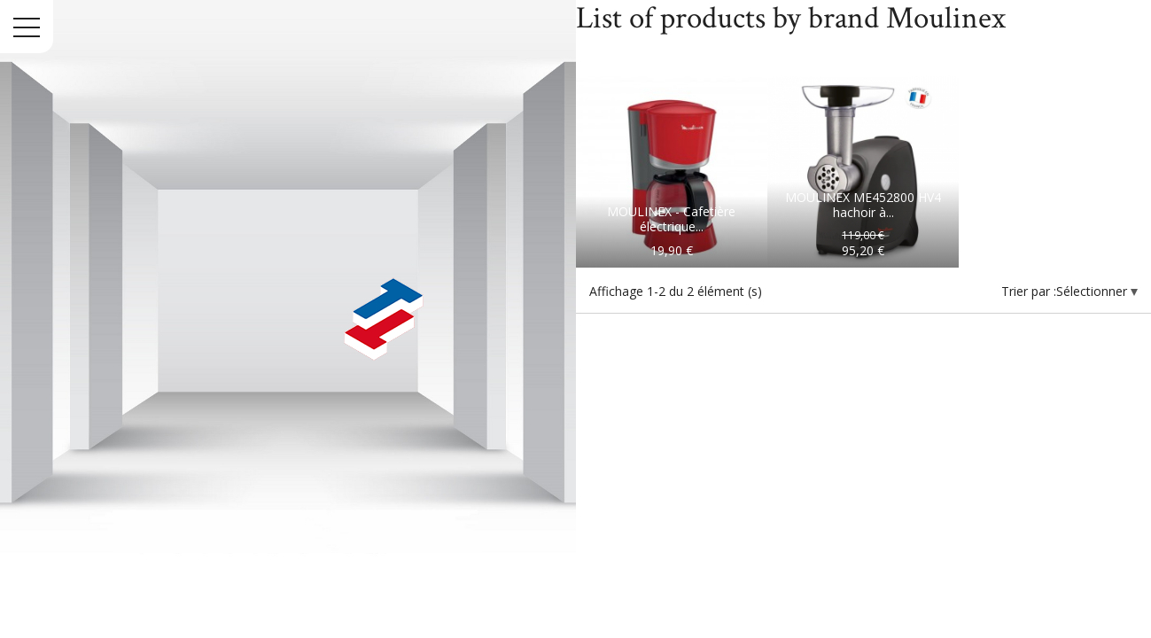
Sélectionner (1093, 291)
